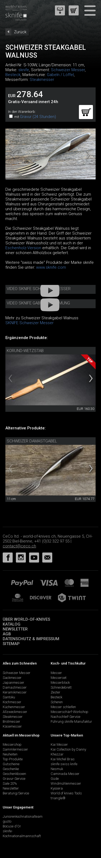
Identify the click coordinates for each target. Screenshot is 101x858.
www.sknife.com (51, 267)
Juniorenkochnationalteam (23, 816)
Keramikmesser (15, 692)
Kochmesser (12, 702)
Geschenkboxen (14, 774)
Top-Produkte (13, 759)
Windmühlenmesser (66, 783)
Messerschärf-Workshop (69, 712)
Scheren (57, 702)
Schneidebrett (61, 687)
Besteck (12, 74)
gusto (7, 821)
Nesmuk (57, 769)
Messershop (12, 744)
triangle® (58, 798)
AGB (7, 634)
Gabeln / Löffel (60, 74)
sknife (23, 69)
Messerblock (60, 683)
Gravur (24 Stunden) (38, 116)
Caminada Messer (65, 774)
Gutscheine (11, 764)
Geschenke (11, 769)
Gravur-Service (14, 779)
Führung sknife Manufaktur (71, 721)
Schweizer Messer (68, 69)
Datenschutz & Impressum (31, 638)
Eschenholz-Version (23, 247)
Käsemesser (12, 726)
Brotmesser (11, 721)
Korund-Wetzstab (25, 350)
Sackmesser (12, 678)
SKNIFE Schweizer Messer (29, 322)
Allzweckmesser (15, 712)
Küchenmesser (14, 707)
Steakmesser (42, 79)
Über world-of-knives (26, 619)
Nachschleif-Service (65, 717)
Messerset (59, 678)
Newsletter (15, 629)
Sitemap (11, 643)
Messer (56, 673)
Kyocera (57, 788)
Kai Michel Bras (63, 759)
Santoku (9, 697)
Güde (55, 779)
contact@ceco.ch (19, 546)
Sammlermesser (15, 749)
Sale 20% (10, 783)
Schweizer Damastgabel (32, 441)
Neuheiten (10, 754)
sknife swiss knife (64, 764)
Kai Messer (59, 744)
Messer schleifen (63, 707)
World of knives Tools (66, 793)
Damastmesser (15, 687)
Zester (55, 692)
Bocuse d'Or (12, 826)
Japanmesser (13, 683)
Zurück (20, 31)
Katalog (11, 624)
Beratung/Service (16, 793)
